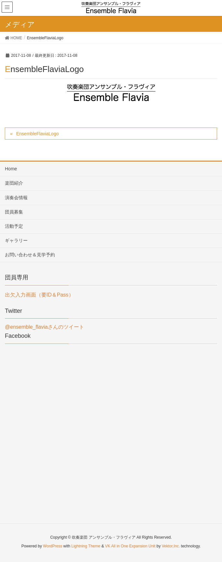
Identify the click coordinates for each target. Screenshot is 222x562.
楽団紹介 (14, 183)
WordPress (52, 546)
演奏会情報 (16, 197)
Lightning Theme (86, 546)
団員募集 (14, 211)
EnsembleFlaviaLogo (37, 133)
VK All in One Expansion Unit (130, 546)
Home (11, 168)
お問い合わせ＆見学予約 (30, 254)
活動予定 (14, 226)
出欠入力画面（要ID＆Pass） (39, 295)
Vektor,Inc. (171, 546)
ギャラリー (16, 240)
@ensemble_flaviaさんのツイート (44, 327)
